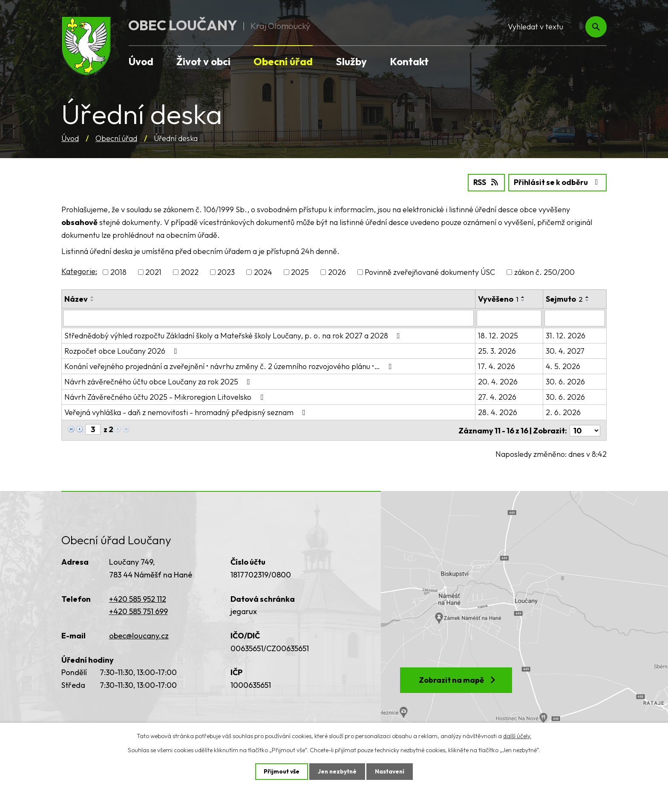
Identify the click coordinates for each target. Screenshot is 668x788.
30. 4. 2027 (565, 350)
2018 (118, 272)
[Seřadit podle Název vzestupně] (92, 297)
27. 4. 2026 (497, 396)
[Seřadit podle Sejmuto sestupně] (587, 300)
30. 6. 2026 (565, 381)
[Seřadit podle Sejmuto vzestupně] (587, 297)
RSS (485, 183)
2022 (190, 272)
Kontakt (409, 61)
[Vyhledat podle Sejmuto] (574, 318)
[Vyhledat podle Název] (268, 318)
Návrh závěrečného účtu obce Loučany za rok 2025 (158, 381)
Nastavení (390, 771)
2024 (263, 272)
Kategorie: (79, 271)
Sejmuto (564, 299)
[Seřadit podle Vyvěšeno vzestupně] (523, 297)
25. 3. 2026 (497, 350)
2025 (300, 272)
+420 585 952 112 (137, 598)
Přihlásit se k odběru (557, 183)
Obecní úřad (116, 138)
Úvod (70, 138)
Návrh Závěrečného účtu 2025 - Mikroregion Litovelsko (165, 396)
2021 (153, 272)
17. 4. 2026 (496, 366)
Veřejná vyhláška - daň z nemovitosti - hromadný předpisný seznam (186, 412)
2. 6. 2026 (563, 412)
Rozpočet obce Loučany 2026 (122, 350)
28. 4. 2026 (497, 412)
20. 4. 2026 (498, 381)
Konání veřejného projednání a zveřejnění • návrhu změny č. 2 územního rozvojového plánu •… (229, 366)
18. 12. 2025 (498, 335)
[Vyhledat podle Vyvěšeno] (509, 318)
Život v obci (203, 61)
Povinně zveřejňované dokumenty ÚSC (430, 272)
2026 (337, 272)
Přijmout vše (280, 771)
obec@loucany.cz (139, 634)
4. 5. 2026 (563, 366)
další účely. (517, 735)
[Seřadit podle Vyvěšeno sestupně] (523, 300)
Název (76, 299)
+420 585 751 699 (138, 610)
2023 (226, 272)
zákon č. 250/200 (544, 272)
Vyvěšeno (498, 299)
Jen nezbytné (337, 771)
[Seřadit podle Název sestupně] (92, 300)
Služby (351, 61)
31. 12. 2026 (565, 335)
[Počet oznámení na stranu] (585, 429)
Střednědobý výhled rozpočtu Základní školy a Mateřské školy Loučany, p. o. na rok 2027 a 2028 (233, 335)
